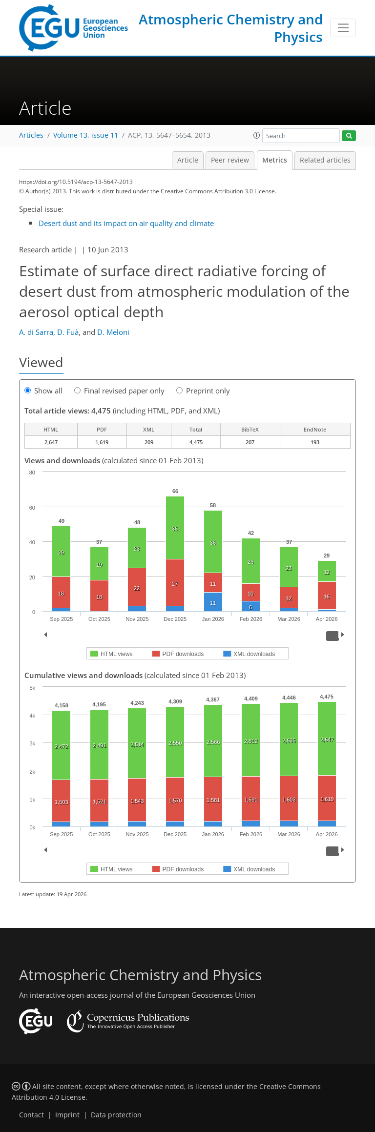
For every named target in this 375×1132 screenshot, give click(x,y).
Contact (31, 1115)
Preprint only (203, 390)
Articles (31, 135)
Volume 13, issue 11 (85, 135)
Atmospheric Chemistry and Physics (231, 28)
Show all (43, 390)
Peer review (230, 160)
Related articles (325, 160)
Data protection (116, 1115)
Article (187, 160)
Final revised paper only (119, 390)
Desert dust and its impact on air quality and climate (126, 223)
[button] (256, 135)
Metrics (274, 160)
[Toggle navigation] (343, 28)
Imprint (67, 1115)
